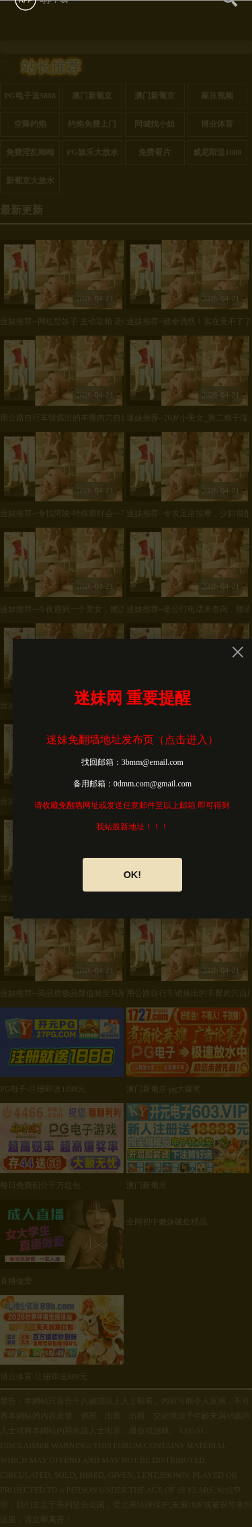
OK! (132, 874)
